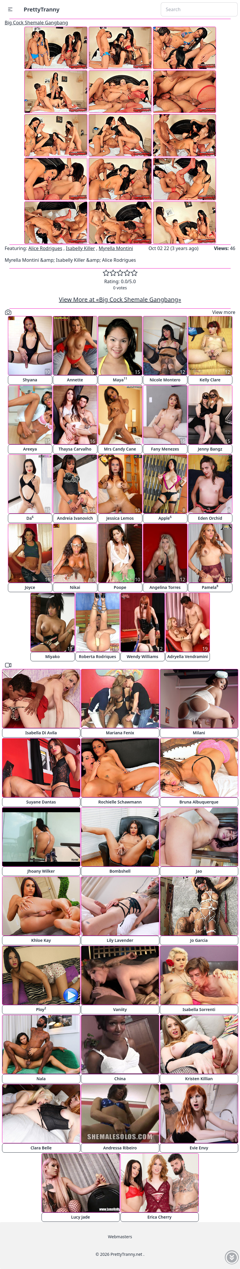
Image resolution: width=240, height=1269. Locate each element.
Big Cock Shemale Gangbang (36, 22)
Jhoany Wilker (41, 871)
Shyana (30, 380)
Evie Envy (199, 1148)
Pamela (210, 587)
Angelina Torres (165, 587)
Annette (75, 380)
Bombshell (119, 871)
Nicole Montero (165, 380)
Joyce (30, 587)
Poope (120, 587)
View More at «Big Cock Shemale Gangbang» (120, 299)
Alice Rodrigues (45, 248)
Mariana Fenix (120, 732)
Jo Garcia (199, 940)
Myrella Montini (116, 248)
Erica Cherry (159, 1217)
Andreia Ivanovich (75, 518)
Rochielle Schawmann (119, 802)
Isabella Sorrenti (199, 1009)
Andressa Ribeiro (120, 1148)
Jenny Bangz (210, 449)
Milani (199, 732)
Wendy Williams (142, 656)
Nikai (75, 587)
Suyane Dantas (41, 802)
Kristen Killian (199, 1078)
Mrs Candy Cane (120, 449)
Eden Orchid (210, 518)
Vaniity (120, 1009)
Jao (199, 871)
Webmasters (120, 1236)
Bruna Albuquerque (199, 802)
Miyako (52, 656)
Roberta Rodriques (97, 656)
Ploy (41, 1009)
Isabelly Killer (80, 248)
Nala (41, 1078)
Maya (120, 379)
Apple (165, 518)
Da (29, 518)
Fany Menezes (165, 449)
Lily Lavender (120, 940)
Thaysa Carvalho (74, 449)
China (120, 1078)
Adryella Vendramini (187, 656)
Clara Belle (40, 1148)
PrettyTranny (41, 9)
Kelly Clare (210, 380)
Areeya (30, 449)
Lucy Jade (80, 1217)
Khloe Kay (41, 940)
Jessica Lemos (120, 518)
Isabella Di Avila (41, 732)
